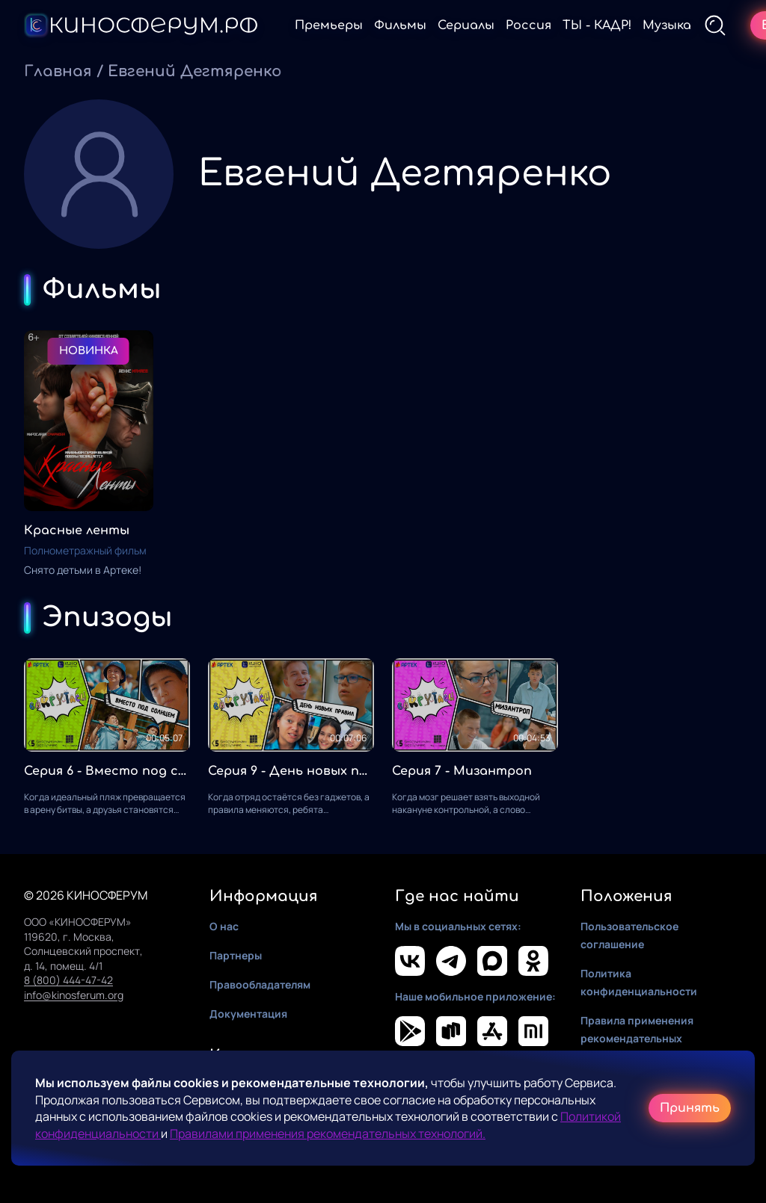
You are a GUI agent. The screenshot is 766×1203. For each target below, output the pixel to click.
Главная (58, 71)
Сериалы (466, 25)
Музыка (667, 25)
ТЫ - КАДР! (597, 25)
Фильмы (400, 25)
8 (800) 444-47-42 (68, 980)
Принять (690, 1108)
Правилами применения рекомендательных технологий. (327, 1133)
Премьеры (329, 25)
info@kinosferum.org (73, 995)
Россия (528, 25)
